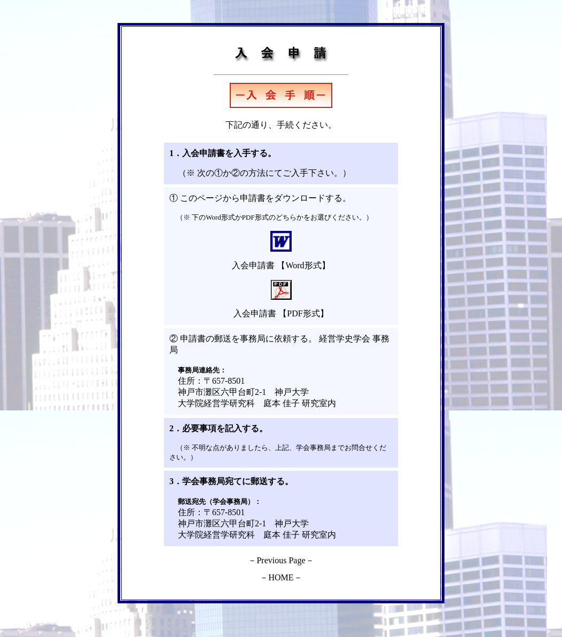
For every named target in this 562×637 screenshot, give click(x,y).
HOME (280, 577)
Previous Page (280, 560)
